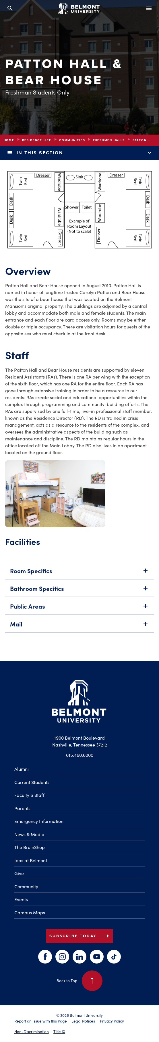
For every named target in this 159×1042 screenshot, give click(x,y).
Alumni (21, 769)
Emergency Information (38, 821)
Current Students (31, 782)
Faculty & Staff (29, 795)
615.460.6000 (79, 755)
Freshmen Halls (109, 140)
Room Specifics (79, 577)
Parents (22, 808)
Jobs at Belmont (30, 860)
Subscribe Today (80, 936)
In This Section (79, 153)
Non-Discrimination (31, 1031)
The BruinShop (29, 847)
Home (9, 140)
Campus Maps (29, 912)
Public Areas (79, 612)
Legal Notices (83, 1021)
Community (26, 886)
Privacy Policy (112, 1021)
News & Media (29, 834)
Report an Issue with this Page (40, 1021)
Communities (72, 140)
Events (21, 899)
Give (19, 873)
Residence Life (36, 140)
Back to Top (80, 980)
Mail (79, 630)
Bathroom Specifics (79, 595)
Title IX (59, 1031)
